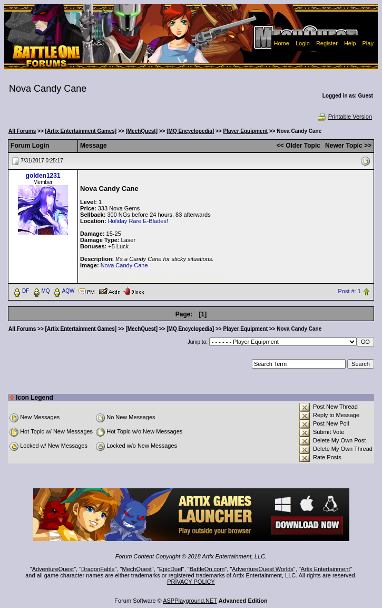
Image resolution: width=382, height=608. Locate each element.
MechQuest (137, 569)
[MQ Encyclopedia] (190, 131)
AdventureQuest (53, 569)
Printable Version (344, 116)
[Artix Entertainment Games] (81, 131)
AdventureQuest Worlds (262, 569)
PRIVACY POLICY (191, 581)
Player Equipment (245, 131)
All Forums (22, 131)
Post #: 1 (349, 291)
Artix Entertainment (325, 569)
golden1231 (43, 175)
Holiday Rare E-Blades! (138, 221)
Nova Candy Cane (124, 265)
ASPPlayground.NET (190, 600)
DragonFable (98, 569)
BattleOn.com (207, 569)
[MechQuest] (141, 131)
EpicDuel (170, 569)
